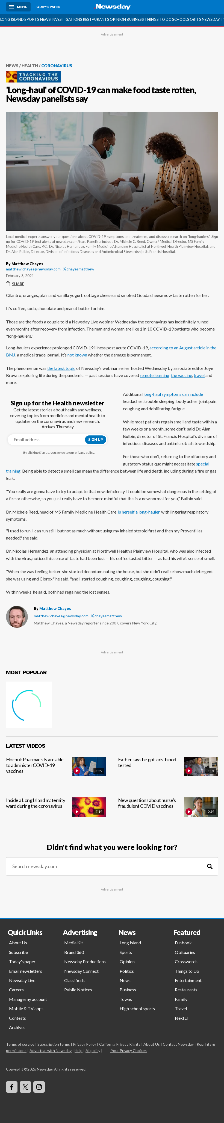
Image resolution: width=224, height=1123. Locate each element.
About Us (18, 942)
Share (15, 283)
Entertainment (188, 980)
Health (30, 65)
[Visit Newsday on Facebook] (11, 1087)
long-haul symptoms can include (173, 394)
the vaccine (181, 375)
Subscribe (18, 952)
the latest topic (61, 368)
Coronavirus (56, 65)
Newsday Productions (85, 961)
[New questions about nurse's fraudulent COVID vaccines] (168, 813)
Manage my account (28, 999)
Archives (17, 1027)
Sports (31, 19)
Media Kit (73, 942)
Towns (126, 999)
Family (181, 999)
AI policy (93, 1050)
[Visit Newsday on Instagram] (39, 1087)
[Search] (210, 866)
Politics (127, 971)
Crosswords (186, 961)
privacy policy (84, 452)
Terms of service (20, 1044)
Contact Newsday (178, 1044)
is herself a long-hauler (139, 511)
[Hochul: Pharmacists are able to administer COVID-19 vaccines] (56, 772)
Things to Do (158, 19)
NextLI (181, 1018)
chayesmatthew (78, 269)
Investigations (66, 19)
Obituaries (185, 952)
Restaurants (96, 19)
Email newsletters (25, 971)
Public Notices (78, 989)
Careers (16, 989)
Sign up (95, 439)
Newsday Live (22, 980)
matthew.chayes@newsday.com (33, 269)
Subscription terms (53, 1044)
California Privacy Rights (119, 1044)
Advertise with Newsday (51, 1050)
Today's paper (22, 961)
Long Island (12, 19)
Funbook (183, 942)
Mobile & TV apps (26, 1008)
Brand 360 (74, 952)
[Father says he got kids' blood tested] (168, 772)
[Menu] (18, 6)
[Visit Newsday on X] (25, 1087)
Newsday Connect (81, 971)
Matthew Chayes (55, 608)
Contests (17, 1018)
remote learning (154, 375)
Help (78, 1050)
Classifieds (74, 980)
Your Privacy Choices (128, 1050)
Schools (180, 19)
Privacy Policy (84, 1044)
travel (199, 375)
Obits (195, 19)
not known (77, 354)
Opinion (118, 19)
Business (135, 19)
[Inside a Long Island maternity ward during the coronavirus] (56, 813)
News (45, 19)
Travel (181, 1008)
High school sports (137, 1008)
